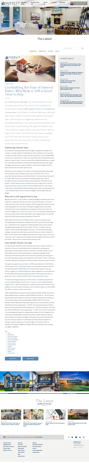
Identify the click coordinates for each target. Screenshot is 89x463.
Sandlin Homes (11, 347)
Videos (55, 9)
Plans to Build (6, 449)
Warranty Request (37, 447)
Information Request (38, 445)
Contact (54, 3)
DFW (9, 332)
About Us (46, 3)
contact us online (18, 289)
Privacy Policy (38, 438)
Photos (47, 9)
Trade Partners (36, 453)
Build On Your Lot (36, 3)
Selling (9, 351)
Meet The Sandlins (25, 9)
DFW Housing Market (13, 339)
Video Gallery (21, 453)
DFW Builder (11, 334)
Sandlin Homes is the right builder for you (35, 275)
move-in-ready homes (20, 266)
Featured (51, 51)
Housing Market (12, 344)
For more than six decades (16, 101)
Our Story (13, 9)
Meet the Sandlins (22, 447)
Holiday (59, 51)
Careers (34, 449)
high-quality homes (32, 108)
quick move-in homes (29, 281)
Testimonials (38, 9)
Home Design (42, 51)
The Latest (63, 9)
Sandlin (9, 346)
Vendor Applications (37, 451)
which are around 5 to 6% (28, 211)
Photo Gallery (21, 451)
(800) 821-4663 (79, 448)
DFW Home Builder (12, 336)
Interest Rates (11, 352)
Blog (19, 455)
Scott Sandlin (11, 349)
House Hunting (11, 342)
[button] (69, 3)
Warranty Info (74, 9)
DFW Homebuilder (12, 337)
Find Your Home (25, 3)
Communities (31, 51)
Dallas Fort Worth (12, 341)
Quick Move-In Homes (8, 447)
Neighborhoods (7, 445)
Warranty (62, 3)
